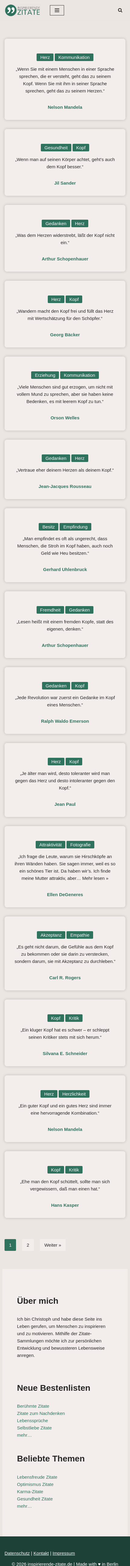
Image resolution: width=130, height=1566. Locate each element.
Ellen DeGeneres (65, 894)
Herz (45, 57)
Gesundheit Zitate (32, 1491)
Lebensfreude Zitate (35, 1469)
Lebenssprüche (30, 1413)
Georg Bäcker (65, 334)
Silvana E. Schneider (65, 1053)
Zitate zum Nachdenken (38, 1406)
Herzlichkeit (74, 1093)
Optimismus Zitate (33, 1477)
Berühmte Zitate (31, 1399)
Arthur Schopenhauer (65, 258)
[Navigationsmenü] (57, 10)
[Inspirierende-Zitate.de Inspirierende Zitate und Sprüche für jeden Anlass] (23, 10)
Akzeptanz (51, 935)
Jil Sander (65, 183)
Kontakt (41, 1545)
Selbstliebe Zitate (32, 1420)
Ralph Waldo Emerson (65, 721)
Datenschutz (17, 1545)
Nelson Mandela (65, 107)
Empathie (79, 935)
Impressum (64, 1545)
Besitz (48, 526)
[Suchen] (120, 10)
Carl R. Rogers (65, 977)
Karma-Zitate (28, 1484)
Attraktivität (50, 844)
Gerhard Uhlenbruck (65, 569)
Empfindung (75, 526)
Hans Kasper (65, 1205)
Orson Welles (65, 417)
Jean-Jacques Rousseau (64, 486)
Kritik (74, 1018)
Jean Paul (65, 804)
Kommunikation (73, 57)
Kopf (81, 147)
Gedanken (55, 223)
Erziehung (45, 375)
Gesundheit (56, 147)
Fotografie (80, 844)
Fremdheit (50, 609)
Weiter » (52, 1245)
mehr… (22, 1428)
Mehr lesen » (95, 878)
